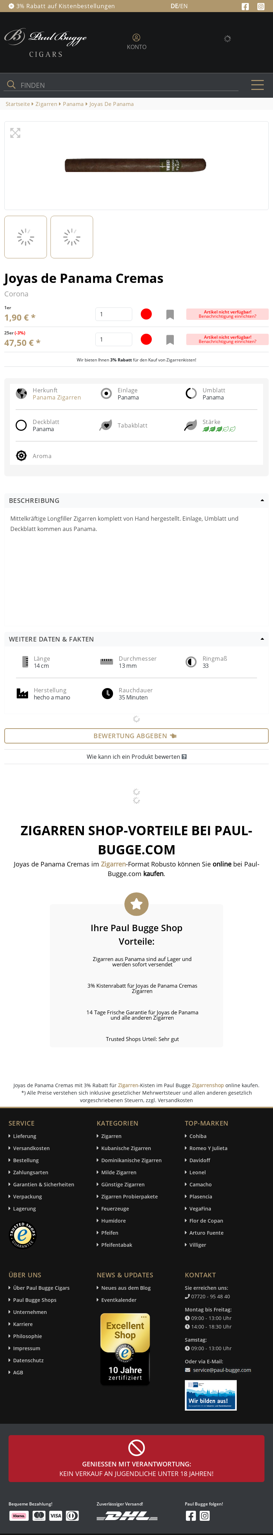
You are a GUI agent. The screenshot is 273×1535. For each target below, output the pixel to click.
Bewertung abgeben (134, 735)
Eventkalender (118, 1300)
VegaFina (200, 1208)
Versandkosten (31, 1148)
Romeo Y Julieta (208, 1148)
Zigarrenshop (208, 1085)
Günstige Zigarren (123, 1184)
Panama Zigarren (57, 397)
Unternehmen (30, 1312)
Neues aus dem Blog (126, 1287)
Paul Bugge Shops (35, 1300)
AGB (18, 1372)
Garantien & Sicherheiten (43, 1184)
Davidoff (199, 1160)
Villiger (197, 1244)
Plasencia (200, 1196)
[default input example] (113, 314)
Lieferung (24, 1136)
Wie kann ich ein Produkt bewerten (137, 757)
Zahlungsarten (30, 1172)
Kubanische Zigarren (126, 1148)
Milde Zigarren (118, 1172)
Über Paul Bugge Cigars (41, 1287)
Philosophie (27, 1336)
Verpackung (27, 1196)
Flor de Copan (206, 1220)
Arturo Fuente (206, 1232)
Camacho (200, 1184)
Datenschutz (28, 1360)
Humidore (113, 1220)
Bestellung (26, 1160)
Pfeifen (109, 1232)
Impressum (26, 1348)
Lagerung (24, 1208)
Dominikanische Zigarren (131, 1160)
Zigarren (128, 1085)
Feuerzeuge (115, 1208)
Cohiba (198, 1136)
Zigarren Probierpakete (129, 1196)
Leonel (197, 1172)
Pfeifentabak (116, 1244)
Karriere (23, 1324)
